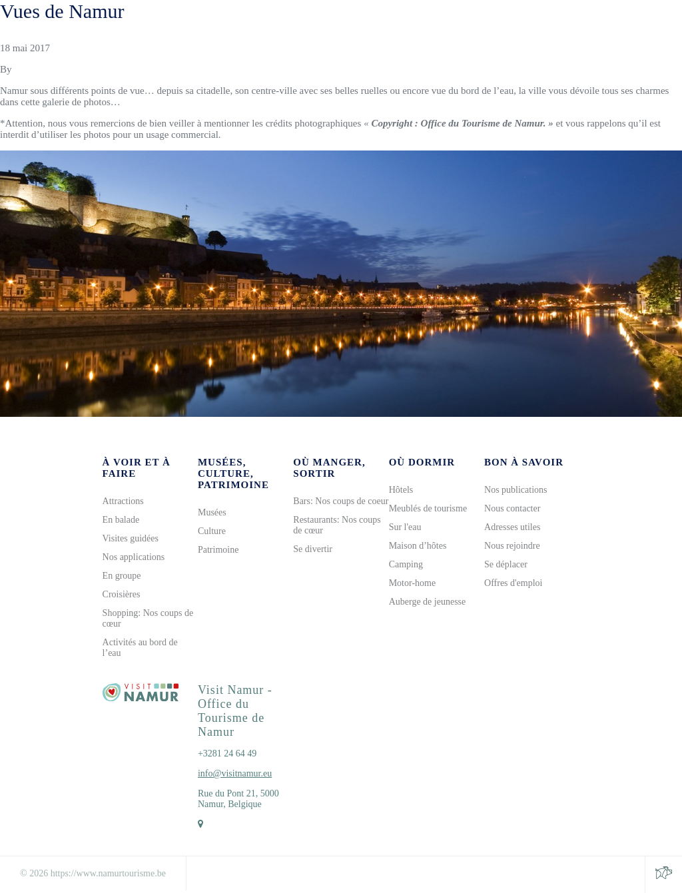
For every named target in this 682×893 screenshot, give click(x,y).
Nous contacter (512, 508)
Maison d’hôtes (418, 546)
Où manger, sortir (329, 468)
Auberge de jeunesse (427, 602)
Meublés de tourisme (428, 508)
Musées (212, 512)
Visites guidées (131, 538)
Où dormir (422, 462)
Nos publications (515, 490)
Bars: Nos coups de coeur (340, 501)
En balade (121, 520)
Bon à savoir (523, 462)
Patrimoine (218, 550)
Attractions (123, 501)
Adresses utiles (512, 527)
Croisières (122, 594)
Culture (212, 531)
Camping (406, 564)
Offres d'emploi (513, 583)
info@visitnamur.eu (235, 773)
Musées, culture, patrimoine (233, 473)
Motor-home (412, 583)
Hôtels (401, 490)
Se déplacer (505, 564)
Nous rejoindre (512, 546)
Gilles (26, 69)
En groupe (122, 576)
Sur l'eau (405, 527)
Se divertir (312, 549)
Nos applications (134, 557)
